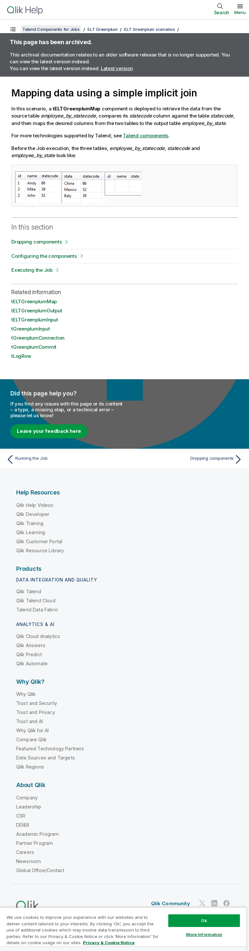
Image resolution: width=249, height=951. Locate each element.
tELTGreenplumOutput (36, 310)
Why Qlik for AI (32, 730)
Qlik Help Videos (34, 505)
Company (27, 797)
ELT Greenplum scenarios (149, 29)
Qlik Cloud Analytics (38, 636)
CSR (20, 816)
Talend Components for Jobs (51, 29)
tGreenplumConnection (38, 338)
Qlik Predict (29, 654)
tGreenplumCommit (33, 347)
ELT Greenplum (103, 29)
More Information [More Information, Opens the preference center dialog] (204, 934)
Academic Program (37, 834)
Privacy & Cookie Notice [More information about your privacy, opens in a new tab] (109, 942)
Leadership (29, 806)
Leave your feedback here (49, 431)
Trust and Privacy (35, 712)
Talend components (145, 135)
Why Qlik (26, 694)
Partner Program (34, 843)
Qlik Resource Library (40, 550)
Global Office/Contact (40, 870)
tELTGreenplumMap (34, 301)
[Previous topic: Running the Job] (63, 459)
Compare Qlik (31, 739)
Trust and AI (29, 721)
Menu (240, 12)
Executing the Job (32, 270)
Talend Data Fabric (37, 609)
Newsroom (28, 861)
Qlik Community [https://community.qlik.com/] (170, 903)
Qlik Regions (30, 767)
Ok (204, 920)
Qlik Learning (30, 532)
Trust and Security (36, 703)
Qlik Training (29, 523)
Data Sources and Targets (45, 757)
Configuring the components (44, 256)
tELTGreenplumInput (34, 320)
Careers (25, 852)
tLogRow (21, 356)
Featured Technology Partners (50, 748)
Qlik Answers (30, 645)
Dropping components (36, 242)
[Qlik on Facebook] (226, 903)
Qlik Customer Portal (39, 541)
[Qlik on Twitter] (202, 903)
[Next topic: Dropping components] (185, 459)
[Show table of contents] (13, 29)
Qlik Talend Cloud (35, 600)
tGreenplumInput (30, 329)
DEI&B (22, 825)
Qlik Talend (28, 591)
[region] (123, 929)
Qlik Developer (32, 514)
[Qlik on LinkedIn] (214, 903)
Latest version (117, 68)
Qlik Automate (32, 663)
